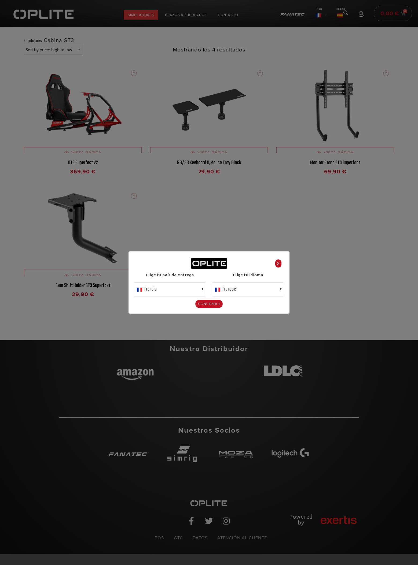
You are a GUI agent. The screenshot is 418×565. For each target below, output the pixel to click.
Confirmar (209, 303)
